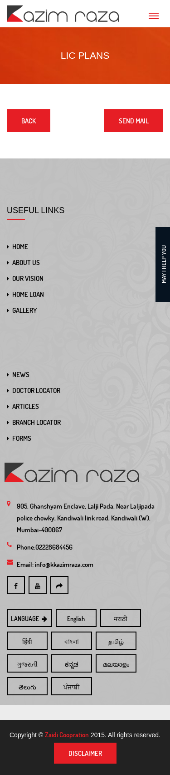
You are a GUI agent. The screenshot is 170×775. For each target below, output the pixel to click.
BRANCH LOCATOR (36, 422)
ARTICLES (25, 406)
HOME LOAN (28, 294)
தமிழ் (116, 641)
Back (28, 121)
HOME (20, 246)
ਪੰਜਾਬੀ (71, 687)
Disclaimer (85, 753)
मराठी (120, 618)
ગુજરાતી (27, 664)
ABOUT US (26, 262)
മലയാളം (116, 664)
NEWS (20, 374)
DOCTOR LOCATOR (36, 390)
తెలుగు (27, 687)
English (76, 618)
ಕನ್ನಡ (71, 664)
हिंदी (27, 641)
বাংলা (71, 641)
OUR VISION (28, 278)
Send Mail (134, 121)
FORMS (21, 438)
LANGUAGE (30, 618)
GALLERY (24, 310)
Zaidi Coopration (67, 734)
